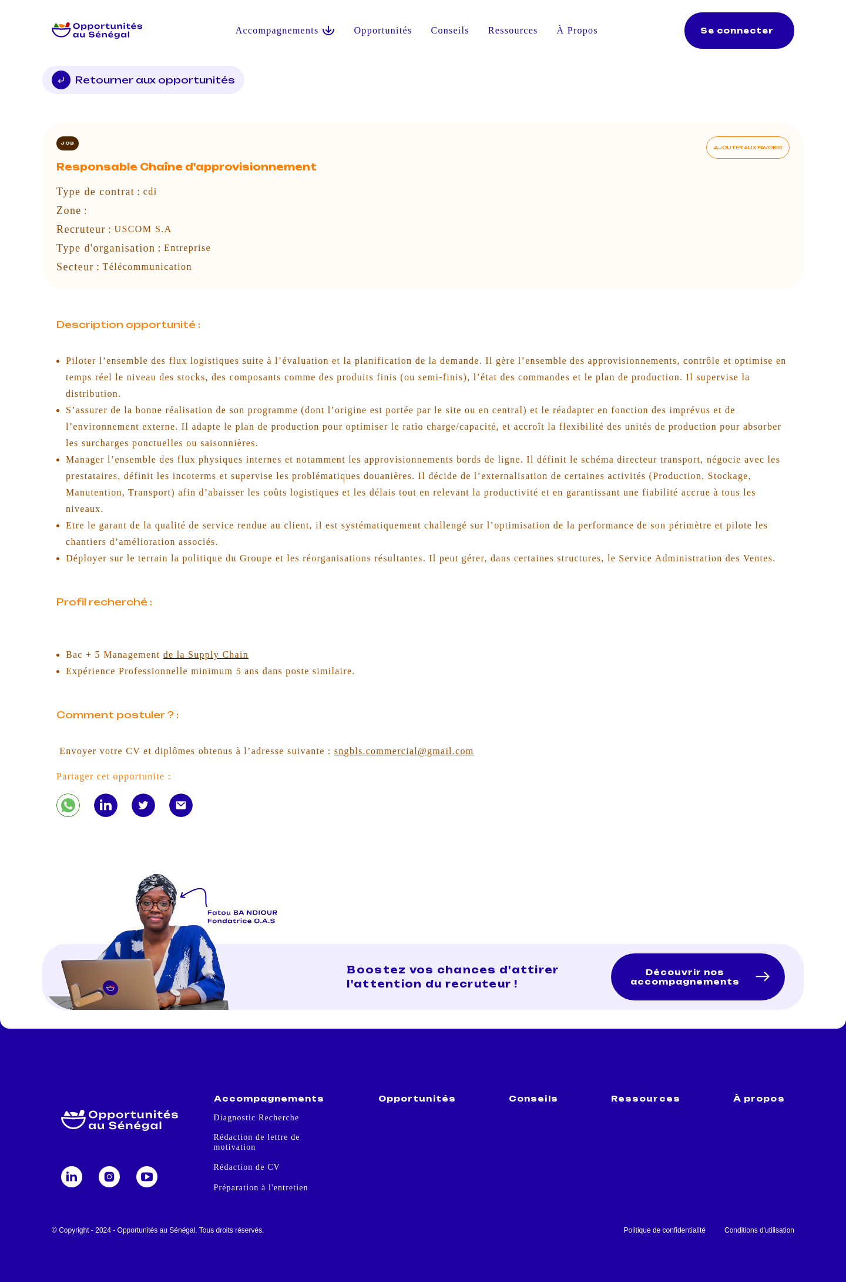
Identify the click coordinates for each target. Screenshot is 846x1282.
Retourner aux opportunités (143, 80)
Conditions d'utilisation (759, 1230)
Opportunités (383, 30)
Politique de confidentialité (665, 1230)
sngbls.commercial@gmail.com (404, 751)
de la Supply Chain (206, 655)
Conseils (450, 30)
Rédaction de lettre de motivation (257, 1142)
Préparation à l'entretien (261, 1187)
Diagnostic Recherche (257, 1117)
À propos (758, 1098)
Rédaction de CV (247, 1167)
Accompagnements (269, 1098)
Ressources (513, 30)
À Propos (577, 30)
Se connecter (737, 30)
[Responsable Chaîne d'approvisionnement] (68, 805)
